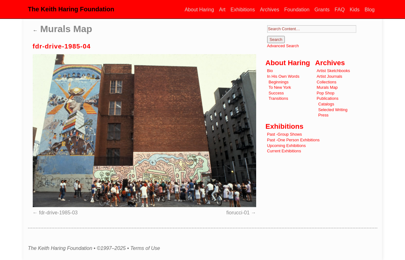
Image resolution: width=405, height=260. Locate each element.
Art (222, 9)
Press (323, 115)
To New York (280, 87)
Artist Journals (329, 76)
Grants (321, 9)
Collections (326, 82)
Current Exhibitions (284, 151)
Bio (270, 70)
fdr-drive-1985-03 (58, 212)
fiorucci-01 (238, 212)
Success (276, 93)
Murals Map (62, 29)
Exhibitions (243, 9)
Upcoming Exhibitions (286, 145)
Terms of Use (145, 248)
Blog (369, 9)
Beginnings (279, 82)
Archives (269, 9)
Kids (354, 9)
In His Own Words (283, 76)
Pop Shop (325, 93)
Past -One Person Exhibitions (293, 140)
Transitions (278, 98)
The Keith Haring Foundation (71, 9)
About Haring (199, 9)
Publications (327, 98)
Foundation (296, 9)
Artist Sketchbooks (333, 70)
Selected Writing (332, 109)
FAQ (340, 9)
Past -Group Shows (284, 134)
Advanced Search (283, 45)
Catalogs (326, 104)
